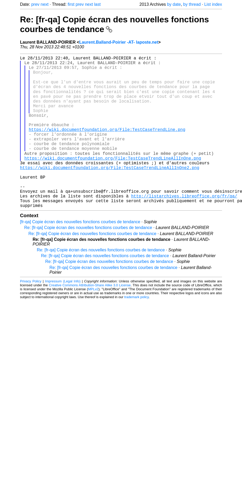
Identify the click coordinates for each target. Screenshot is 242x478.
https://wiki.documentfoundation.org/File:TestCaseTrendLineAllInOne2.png (109, 192)
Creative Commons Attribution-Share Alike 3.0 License (90, 318)
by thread (192, 4)
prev (35, 4)
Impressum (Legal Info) (62, 314)
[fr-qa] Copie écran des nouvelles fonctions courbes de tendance (80, 254)
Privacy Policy (30, 314)
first (71, 4)
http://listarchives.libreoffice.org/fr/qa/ (184, 227)
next (44, 4)
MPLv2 (93, 322)
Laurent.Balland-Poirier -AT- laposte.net (118, 42)
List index (213, 4)
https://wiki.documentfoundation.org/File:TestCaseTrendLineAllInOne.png (112, 180)
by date (174, 4)
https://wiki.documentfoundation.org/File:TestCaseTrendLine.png (107, 146)
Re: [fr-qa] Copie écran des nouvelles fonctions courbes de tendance (88, 260)
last (97, 4)
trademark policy (136, 330)
